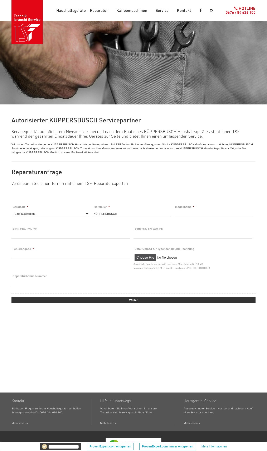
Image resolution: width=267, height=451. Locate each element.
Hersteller (102, 206)
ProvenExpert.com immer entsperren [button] (167, 446)
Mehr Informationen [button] (214, 446)
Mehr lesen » (19, 423)
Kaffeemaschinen (131, 10)
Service (162, 10)
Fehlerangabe (23, 248)
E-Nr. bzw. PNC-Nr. (25, 228)
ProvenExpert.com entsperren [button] (110, 446)
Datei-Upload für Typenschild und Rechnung (164, 248)
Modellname (184, 206)
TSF (27, 22)
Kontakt (184, 10)
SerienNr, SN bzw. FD (149, 228)
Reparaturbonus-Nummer (30, 276)
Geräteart (20, 206)
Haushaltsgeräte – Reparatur (82, 10)
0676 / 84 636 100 (49, 412)
